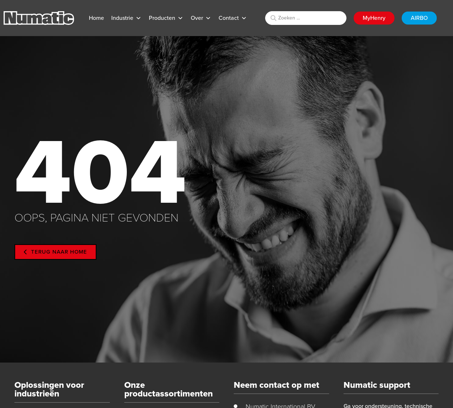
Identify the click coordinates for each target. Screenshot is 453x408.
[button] (126, 18)
